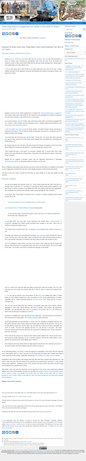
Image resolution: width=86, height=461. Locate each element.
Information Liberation (8, 53)
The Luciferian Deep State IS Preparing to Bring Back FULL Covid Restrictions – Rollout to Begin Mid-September (75, 76)
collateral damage (32, 317)
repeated (32, 208)
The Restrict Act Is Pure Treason (73, 80)
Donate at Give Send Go (64, 23)
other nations (23, 125)
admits (16, 287)
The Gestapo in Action (70, 173)
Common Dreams (25, 53)
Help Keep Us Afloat (77, 23)
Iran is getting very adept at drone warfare (47, 355)
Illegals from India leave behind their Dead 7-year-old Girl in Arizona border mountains (24, 443)
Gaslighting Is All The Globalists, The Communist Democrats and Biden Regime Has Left (74, 68)
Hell (40, 400)
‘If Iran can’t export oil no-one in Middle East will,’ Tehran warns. (27, 202)
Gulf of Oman (23, 441)
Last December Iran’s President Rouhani (17, 208)
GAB (55, 23)
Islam (49, 438)
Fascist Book (49, 23)
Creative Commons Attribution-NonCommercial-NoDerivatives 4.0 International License (34, 450)
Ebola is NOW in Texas (70, 185)
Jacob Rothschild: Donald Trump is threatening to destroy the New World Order (74, 146)
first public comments (15, 129)
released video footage (44, 59)
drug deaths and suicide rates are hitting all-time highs (34, 373)
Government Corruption (41, 438)
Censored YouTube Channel (20, 23)
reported (20, 121)
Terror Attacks (5, 440)
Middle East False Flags (56, 438)
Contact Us (8, 23)
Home (2, 23)
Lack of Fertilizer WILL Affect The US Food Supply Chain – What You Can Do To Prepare (74, 111)
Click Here (42, 38)
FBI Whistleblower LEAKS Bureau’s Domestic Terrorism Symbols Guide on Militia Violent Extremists (74, 105)
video (33, 243)
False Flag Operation (14, 441)
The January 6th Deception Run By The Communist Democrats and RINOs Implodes (74, 130)
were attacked (41, 235)
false (27, 65)
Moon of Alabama (10, 179)
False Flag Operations (19, 438)
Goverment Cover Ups (30, 438)
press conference (16, 59)
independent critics (10, 125)
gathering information (11, 161)
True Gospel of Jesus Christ (23, 396)
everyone (35, 299)
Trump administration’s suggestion (51, 113)
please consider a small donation (15, 424)
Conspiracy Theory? (8, 438)
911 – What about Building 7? (72, 72)
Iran (28, 441)
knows (41, 299)
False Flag (6, 441)
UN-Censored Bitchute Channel (37, 23)
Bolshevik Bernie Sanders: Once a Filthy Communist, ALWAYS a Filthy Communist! (23, 444)
